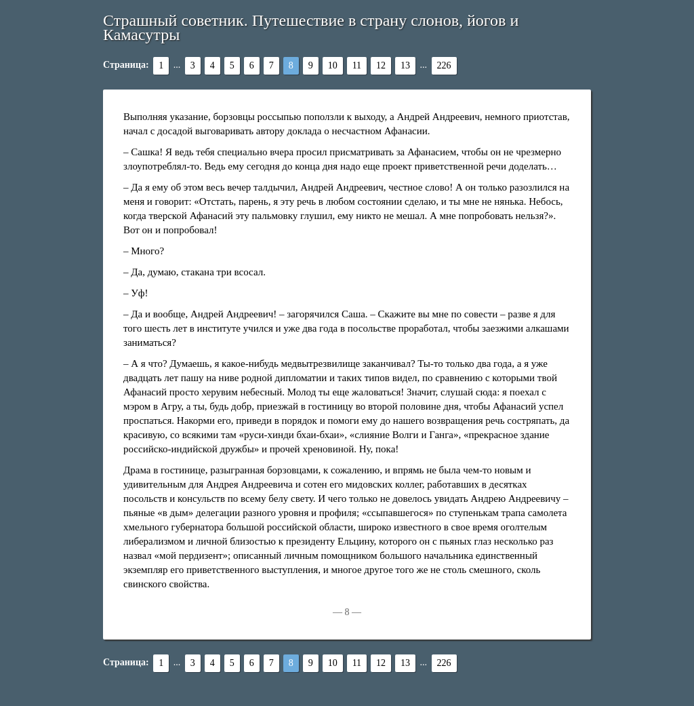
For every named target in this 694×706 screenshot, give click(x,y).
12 (381, 65)
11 (356, 65)
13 (405, 65)
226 (444, 65)
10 (333, 65)
